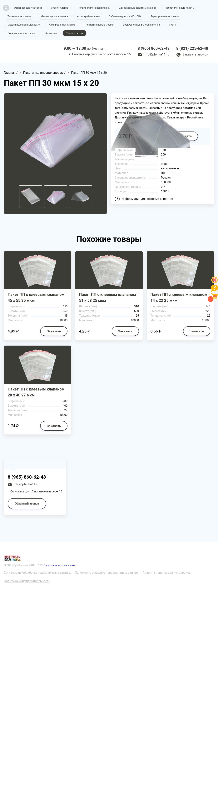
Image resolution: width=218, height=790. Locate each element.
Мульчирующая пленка (54, 16)
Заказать (54, 331)
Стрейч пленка (59, 7)
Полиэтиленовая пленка (21, 33)
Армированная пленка (62, 24)
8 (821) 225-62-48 (192, 48)
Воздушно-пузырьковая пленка (141, 24)
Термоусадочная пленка (165, 16)
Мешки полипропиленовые (23, 24)
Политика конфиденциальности (27, 581)
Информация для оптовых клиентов (147, 198)
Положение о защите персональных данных (107, 572)
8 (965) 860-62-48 (154, 48)
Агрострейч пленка (88, 16)
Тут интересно (74, 33)
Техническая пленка (19, 16)
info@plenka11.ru (156, 54)
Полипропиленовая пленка (93, 7)
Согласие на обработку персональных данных (37, 572)
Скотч (172, 24)
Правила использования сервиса (166, 572)
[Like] (214, 282)
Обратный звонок (27, 503)
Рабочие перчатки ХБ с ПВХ (125, 16)
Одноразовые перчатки (28, 7)
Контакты (51, 33)
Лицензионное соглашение (60, 565)
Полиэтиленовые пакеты (179, 7)
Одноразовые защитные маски (137, 7)
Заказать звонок (195, 54)
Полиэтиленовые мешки (99, 24)
